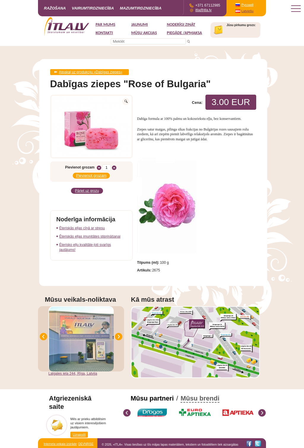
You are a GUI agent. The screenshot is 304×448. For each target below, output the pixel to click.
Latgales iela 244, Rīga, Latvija (72, 373)
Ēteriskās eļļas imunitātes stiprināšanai (90, 236)
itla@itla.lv (203, 10)
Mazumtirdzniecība (141, 8)
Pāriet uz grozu (87, 191)
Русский (247, 5)
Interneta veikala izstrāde (60, 444)
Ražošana (55, 8)
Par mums (105, 24)
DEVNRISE (86, 444)
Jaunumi (139, 24)
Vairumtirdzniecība (93, 8)
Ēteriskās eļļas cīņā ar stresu (82, 228)
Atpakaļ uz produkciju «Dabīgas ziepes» (90, 72)
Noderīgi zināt (181, 24)
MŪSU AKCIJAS (144, 32)
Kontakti (104, 32)
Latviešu (247, 11)
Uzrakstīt (79, 434)
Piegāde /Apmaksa (184, 32)
